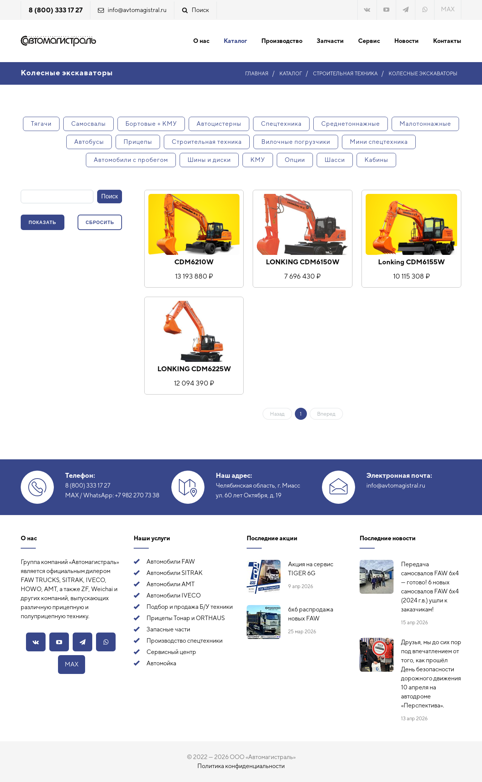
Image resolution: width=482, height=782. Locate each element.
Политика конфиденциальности (241, 766)
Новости (406, 40)
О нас (201, 40)
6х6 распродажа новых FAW (310, 614)
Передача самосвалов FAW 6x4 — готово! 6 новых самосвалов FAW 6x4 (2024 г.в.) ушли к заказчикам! (430, 587)
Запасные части (168, 629)
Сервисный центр (171, 651)
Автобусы (89, 141)
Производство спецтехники (184, 640)
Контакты (447, 40)
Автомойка (161, 663)
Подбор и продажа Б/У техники (189, 606)
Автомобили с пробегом (131, 159)
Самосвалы (88, 123)
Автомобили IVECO (173, 595)
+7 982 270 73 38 (137, 495)
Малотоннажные (425, 123)
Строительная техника (207, 141)
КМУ (257, 159)
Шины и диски (209, 159)
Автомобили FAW (170, 561)
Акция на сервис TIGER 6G (310, 569)
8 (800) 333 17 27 (55, 10)
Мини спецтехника (379, 141)
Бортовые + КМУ (151, 123)
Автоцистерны (219, 123)
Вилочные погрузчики (295, 141)
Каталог (235, 40)
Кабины (376, 159)
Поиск (200, 10)
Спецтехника (281, 123)
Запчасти (330, 40)
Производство (281, 40)
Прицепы (138, 141)
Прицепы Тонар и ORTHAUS (185, 618)
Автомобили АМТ (170, 584)
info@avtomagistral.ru (137, 10)
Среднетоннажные (350, 123)
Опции (295, 159)
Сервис (369, 40)
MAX (448, 9)
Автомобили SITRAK (174, 572)
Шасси (335, 159)
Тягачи (41, 123)
